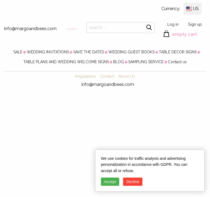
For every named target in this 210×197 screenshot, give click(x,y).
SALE (17, 52)
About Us (126, 76)
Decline (132, 181)
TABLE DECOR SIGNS (178, 52)
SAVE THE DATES (88, 52)
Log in (173, 24)
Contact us (177, 62)
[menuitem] (18, 52)
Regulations (85, 76)
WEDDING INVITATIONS (48, 52)
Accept (110, 181)
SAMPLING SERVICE (146, 62)
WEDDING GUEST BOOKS (131, 52)
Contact (107, 76)
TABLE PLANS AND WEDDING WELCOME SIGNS (66, 62)
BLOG (118, 62)
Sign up (195, 24)
